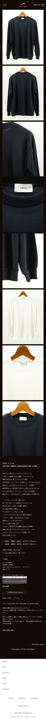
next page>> (31, 649)
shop (4, 684)
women (5, 672)
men (4, 667)
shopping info (36, 5)
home (4, 661)
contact (5, 689)
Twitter (10, 698)
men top (23, 649)
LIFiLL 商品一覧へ (8, 630)
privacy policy (22, 706)
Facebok (21, 698)
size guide (5, 586)
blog (4, 678)
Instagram (34, 698)
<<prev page (15, 649)
